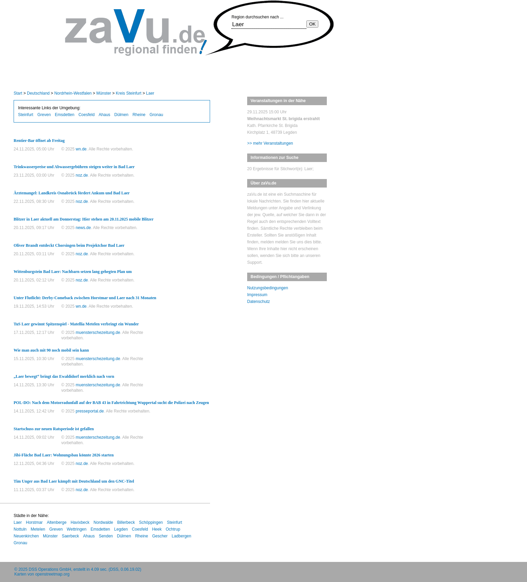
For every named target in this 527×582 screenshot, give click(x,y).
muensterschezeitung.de (98, 332)
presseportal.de (90, 411)
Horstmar (34, 522)
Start (18, 93)
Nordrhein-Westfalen (73, 93)
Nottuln (20, 529)
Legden (121, 529)
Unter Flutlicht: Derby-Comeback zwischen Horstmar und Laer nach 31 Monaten (85, 297)
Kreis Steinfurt (128, 93)
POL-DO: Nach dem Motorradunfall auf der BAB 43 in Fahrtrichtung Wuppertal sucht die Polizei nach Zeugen (111, 402)
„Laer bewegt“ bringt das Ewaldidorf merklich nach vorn (64, 376)
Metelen (38, 529)
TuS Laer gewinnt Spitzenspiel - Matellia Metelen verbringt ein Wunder (76, 324)
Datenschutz (258, 301)
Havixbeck (79, 522)
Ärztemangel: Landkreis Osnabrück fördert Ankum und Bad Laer (72, 193)
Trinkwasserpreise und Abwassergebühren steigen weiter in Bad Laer (74, 166)
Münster (103, 93)
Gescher (159, 536)
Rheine (138, 114)
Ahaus (104, 114)
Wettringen (76, 529)
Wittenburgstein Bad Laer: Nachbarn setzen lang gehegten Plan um (73, 271)
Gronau (156, 114)
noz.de (82, 175)
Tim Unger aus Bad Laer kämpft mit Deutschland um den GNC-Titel (74, 481)
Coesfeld (86, 114)
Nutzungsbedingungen (267, 288)
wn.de (81, 149)
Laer (150, 93)
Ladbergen (181, 536)
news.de (83, 227)
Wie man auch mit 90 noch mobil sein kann (51, 350)
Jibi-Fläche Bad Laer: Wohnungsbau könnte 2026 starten (64, 455)
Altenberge (56, 522)
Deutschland (38, 93)
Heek (157, 529)
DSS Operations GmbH (50, 569)
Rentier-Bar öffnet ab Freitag (39, 140)
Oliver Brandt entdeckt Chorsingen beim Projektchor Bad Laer (69, 245)
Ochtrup (173, 529)
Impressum (257, 294)
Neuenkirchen (26, 536)
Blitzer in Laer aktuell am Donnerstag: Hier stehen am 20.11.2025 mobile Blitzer (84, 219)
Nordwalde (103, 522)
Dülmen (121, 114)
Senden (106, 536)
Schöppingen (151, 522)
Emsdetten (64, 114)
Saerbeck (70, 536)
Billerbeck (126, 522)
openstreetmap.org (52, 574)
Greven (44, 114)
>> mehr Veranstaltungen (270, 143)
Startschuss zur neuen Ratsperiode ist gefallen (54, 428)
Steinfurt (25, 114)
